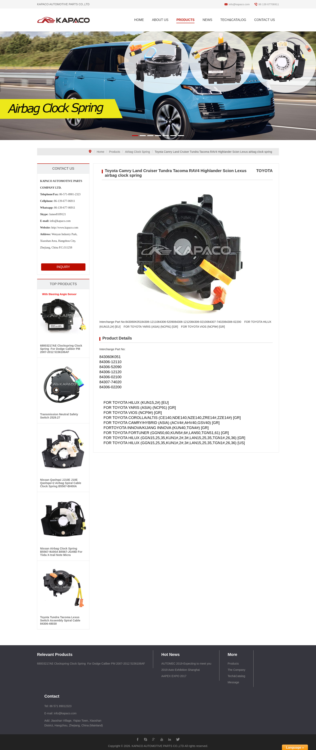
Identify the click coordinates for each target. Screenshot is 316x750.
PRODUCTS (185, 20)
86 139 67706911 (269, 4)
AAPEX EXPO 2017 (173, 676)
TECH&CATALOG (233, 20)
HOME (139, 20)
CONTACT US (264, 20)
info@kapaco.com (239, 4)
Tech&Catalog (236, 676)
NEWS (207, 20)
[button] (135, 135)
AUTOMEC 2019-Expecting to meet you (186, 663)
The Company (236, 669)
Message (233, 682)
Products (114, 151)
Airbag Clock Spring (137, 151)
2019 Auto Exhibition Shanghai (180, 669)
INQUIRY (60, 267)
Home (100, 151)
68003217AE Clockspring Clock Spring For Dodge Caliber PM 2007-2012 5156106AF (91, 663)
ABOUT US (160, 20)
